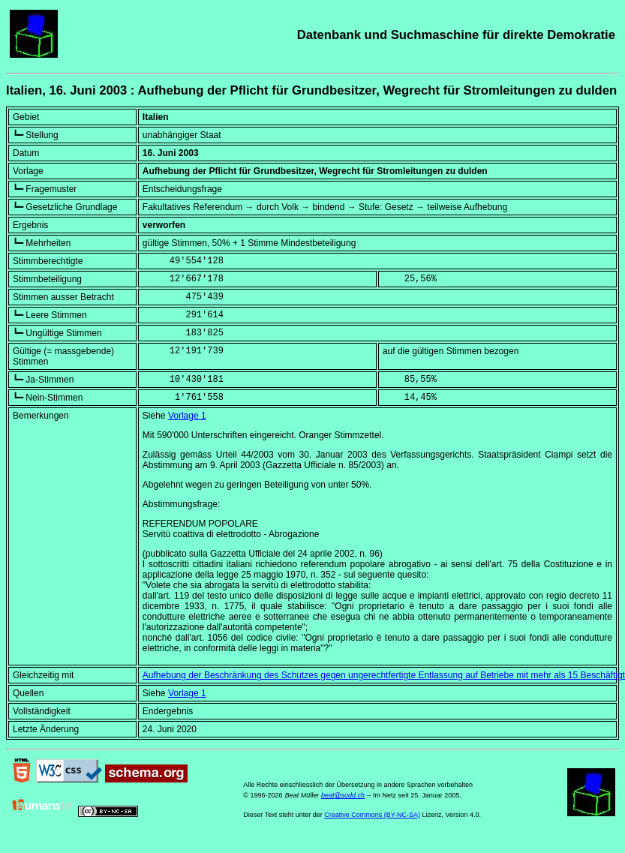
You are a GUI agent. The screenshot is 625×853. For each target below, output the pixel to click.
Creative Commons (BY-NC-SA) (372, 814)
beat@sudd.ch (343, 795)
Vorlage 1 (187, 415)
